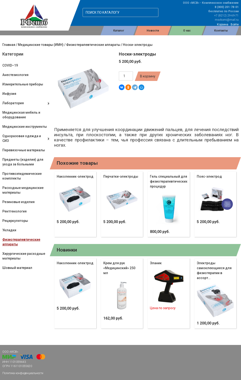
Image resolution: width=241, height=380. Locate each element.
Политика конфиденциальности (22, 373)
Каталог (118, 30)
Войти (235, 24)
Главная (8, 45)
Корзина (222, 24)
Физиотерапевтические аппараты (93, 45)
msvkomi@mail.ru (227, 19)
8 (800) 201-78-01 (227, 7)
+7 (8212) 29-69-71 (226, 15)
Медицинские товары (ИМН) (41, 45)
